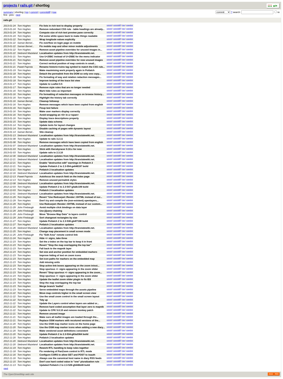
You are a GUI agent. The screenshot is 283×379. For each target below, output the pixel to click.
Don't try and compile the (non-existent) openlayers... (69, 200)
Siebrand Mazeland (28, 53)
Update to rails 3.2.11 (51, 138)
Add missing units (50, 262)
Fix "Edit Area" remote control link (59, 234)
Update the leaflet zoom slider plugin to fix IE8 (65, 279)
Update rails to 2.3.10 (51, 152)
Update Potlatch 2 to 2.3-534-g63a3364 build (64, 334)
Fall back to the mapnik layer (56, 248)
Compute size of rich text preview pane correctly (66, 32)
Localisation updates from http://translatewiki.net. (67, 53)
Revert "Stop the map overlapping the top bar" (65, 245)
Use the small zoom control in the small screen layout (69, 296)
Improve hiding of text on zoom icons (60, 255)
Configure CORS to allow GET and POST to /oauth (67, 354)
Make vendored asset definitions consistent (64, 330)
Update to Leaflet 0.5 (51, 84)
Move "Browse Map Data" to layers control (63, 214)
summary (8, 12)
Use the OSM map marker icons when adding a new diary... (72, 327)
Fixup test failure (49, 108)
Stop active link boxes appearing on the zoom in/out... (69, 265)
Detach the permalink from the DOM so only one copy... (70, 73)
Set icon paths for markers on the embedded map (67, 258)
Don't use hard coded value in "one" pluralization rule (69, 361)
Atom (271, 374)
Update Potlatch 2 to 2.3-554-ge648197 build (64, 166)
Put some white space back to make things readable (69, 36)
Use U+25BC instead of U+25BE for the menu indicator (70, 56)
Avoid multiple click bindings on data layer (63, 207)
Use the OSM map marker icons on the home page (67, 324)
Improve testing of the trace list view (60, 80)
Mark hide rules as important (55, 90)
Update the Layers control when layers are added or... (69, 303)
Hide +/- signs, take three (53, 238)
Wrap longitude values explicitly (57, 39)
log (26, 12)
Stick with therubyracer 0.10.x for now (61, 149)
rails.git (26, 5)
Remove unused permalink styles (58, 180)
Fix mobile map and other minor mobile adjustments (69, 46)
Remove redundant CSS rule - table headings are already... (72, 29)
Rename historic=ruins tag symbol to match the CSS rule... (72, 66)
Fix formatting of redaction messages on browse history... (72, 94)
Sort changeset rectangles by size (58, 217)
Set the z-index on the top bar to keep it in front (66, 241)
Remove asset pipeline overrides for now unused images (71, 60)
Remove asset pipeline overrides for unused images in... (71, 49)
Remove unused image (52, 313)
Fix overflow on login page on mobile (60, 42)
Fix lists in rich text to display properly (61, 25)
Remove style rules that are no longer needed (65, 87)
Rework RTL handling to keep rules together (64, 348)
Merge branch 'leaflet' (52, 286)
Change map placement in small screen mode (65, 231)
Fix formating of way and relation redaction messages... (70, 77)
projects (10, 5)
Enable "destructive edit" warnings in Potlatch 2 (66, 162)
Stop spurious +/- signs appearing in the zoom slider (69, 269)
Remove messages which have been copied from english (71, 104)
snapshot (129, 25)
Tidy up (44, 300)
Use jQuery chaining (51, 210)
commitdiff (45, 12)
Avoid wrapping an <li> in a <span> (59, 114)
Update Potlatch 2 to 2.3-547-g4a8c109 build (64, 186)
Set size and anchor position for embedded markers (68, 252)
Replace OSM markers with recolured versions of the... (70, 320)
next (18, 15)
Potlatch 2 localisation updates (57, 169)
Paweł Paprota (25, 66)
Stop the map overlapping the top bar (60, 282)
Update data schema (51, 121)
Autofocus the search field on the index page (65, 176)
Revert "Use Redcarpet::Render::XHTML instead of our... (71, 197)
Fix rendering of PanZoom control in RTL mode (66, 351)
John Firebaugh (26, 207)
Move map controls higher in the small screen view (68, 293)
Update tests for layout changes (57, 125)
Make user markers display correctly (60, 111)
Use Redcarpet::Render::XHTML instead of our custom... (71, 204)
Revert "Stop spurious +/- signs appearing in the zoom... (71, 272)
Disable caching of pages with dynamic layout (65, 128)
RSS (276, 374)
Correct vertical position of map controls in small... (68, 63)
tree (54, 12)
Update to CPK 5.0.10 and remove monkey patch (66, 310)
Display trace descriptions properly (59, 118)
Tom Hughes (24, 25)
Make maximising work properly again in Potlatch (67, 70)
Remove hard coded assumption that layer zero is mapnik (72, 306)
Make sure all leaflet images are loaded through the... (69, 317)
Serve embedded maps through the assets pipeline (68, 289)
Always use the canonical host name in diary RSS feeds (71, 358)
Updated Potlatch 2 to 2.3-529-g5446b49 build (65, 365)
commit (34, 12)
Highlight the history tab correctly (58, 97)
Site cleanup (46, 132)
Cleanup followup (49, 101)
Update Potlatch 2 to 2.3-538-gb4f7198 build (64, 221)
